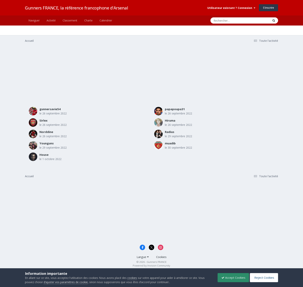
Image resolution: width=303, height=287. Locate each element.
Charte (88, 20)
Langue (143, 257)
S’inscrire (268, 7)
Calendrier (106, 20)
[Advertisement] (95, 76)
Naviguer (34, 20)
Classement (70, 20)
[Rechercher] (228, 20)
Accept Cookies (232, 277)
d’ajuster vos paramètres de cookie (66, 282)
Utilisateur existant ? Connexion (231, 8)
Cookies (161, 257)
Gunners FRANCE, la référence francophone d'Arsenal (76, 8)
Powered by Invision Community (151, 265)
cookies (132, 278)
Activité (51, 20)
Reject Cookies (263, 277)
